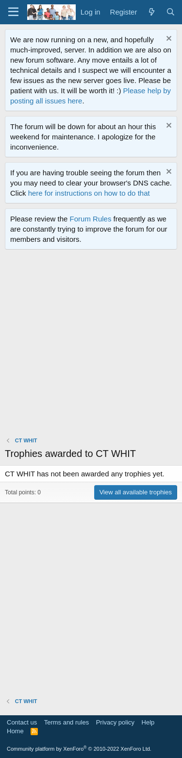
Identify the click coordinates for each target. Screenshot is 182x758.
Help (148, 722)
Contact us (22, 722)
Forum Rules (91, 219)
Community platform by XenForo (79, 749)
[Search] (170, 12)
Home (15, 731)
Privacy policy (115, 722)
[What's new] (151, 12)
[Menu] (13, 12)
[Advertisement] (91, 345)
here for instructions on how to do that (89, 193)
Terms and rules (66, 722)
